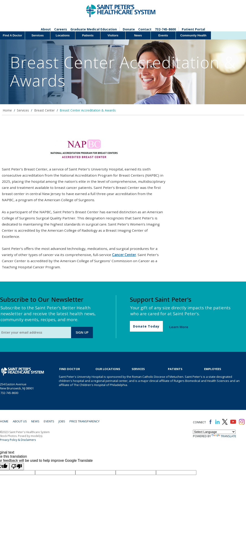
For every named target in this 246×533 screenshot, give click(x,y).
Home (7, 110)
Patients (88, 35)
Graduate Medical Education (93, 29)
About (46, 29)
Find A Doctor (12, 35)
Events (163, 35)
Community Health (193, 35)
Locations (62, 35)
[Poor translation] (16, 466)
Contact (144, 29)
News (138, 35)
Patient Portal (193, 29)
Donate (129, 29)
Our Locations (107, 369)
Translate (224, 436)
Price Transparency (84, 421)
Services (37, 35)
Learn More (178, 327)
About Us (20, 421)
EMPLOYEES (212, 369)
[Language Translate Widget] (214, 432)
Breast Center (44, 110)
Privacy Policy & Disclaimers (18, 440)
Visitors (113, 35)
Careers (60, 29)
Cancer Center (124, 254)
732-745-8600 (165, 29)
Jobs (62, 421)
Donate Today (146, 326)
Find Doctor (69, 369)
